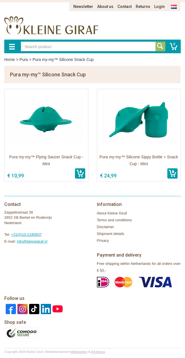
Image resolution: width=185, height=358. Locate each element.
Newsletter (83, 6)
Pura (23, 59)
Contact (124, 6)
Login (159, 6)
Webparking (79, 351)
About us (105, 6)
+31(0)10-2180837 (26, 234)
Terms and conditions (114, 220)
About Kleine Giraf (112, 213)
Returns (143, 6)
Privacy (103, 240)
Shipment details (110, 234)
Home (9, 59)
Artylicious (98, 351)
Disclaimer (105, 227)
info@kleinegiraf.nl (32, 241)
